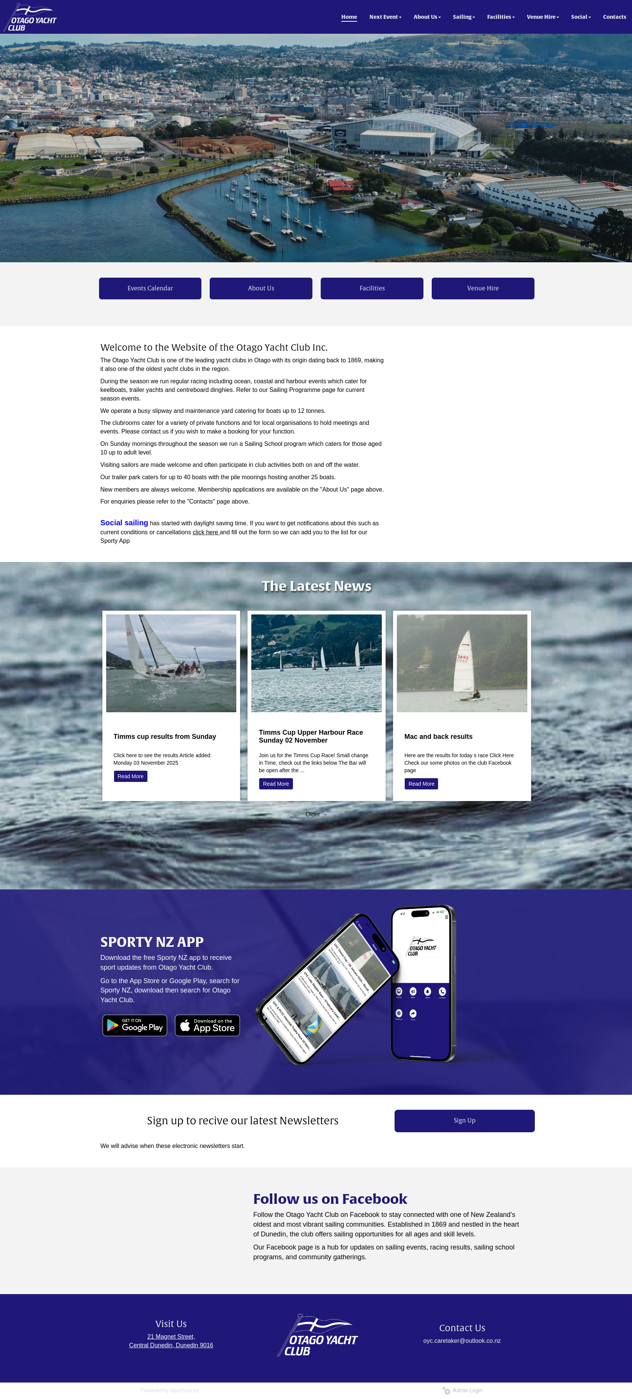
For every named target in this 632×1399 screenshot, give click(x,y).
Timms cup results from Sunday (165, 736)
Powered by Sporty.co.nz (170, 1390)
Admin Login (462, 1390)
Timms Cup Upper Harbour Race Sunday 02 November (311, 736)
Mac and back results (438, 736)
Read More (131, 776)
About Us (261, 288)
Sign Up (465, 1120)
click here (206, 532)
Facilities (372, 288)
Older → (316, 814)
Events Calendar (150, 288)
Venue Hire (483, 288)
